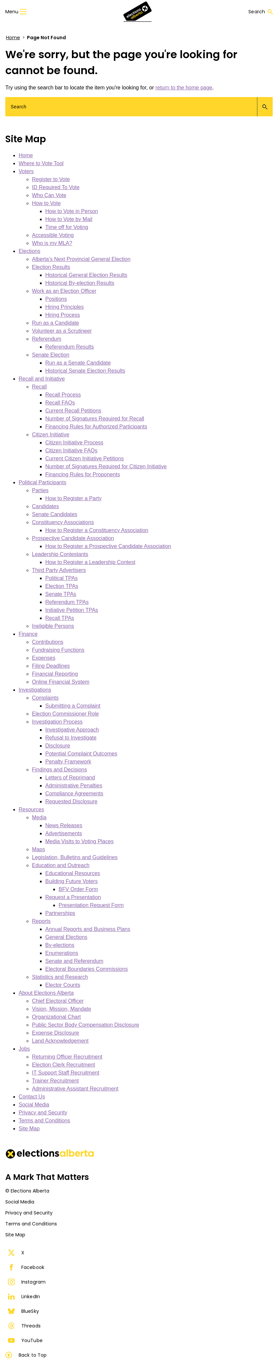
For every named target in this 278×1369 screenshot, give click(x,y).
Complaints (45, 698)
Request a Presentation (73, 897)
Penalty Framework (68, 761)
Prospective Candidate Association (73, 538)
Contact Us (32, 1096)
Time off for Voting (66, 227)
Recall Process (63, 395)
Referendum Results (69, 347)
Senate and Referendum (74, 961)
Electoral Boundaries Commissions (86, 969)
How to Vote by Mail (68, 219)
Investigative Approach (72, 730)
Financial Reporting (55, 674)
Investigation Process (57, 722)
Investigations (35, 690)
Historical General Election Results (86, 275)
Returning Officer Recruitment (67, 1057)
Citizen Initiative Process (74, 442)
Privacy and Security (43, 1112)
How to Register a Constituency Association (96, 530)
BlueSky (23, 1311)
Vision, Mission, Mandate (61, 1009)
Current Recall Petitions (73, 410)
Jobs (24, 1049)
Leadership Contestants (60, 554)
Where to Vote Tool (41, 163)
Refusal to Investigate (71, 738)
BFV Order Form (78, 889)
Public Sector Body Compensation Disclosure (85, 1025)
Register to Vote (51, 179)
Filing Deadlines (51, 666)
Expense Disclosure (55, 1033)
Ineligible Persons (53, 626)
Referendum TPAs (67, 602)
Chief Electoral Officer (58, 1001)
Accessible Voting (53, 235)
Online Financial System (61, 682)
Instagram (27, 1282)
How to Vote (46, 203)
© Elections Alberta (27, 1191)
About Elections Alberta (46, 993)
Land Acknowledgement (60, 1041)
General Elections (66, 937)
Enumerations (61, 953)
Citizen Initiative (50, 434)
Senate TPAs (60, 594)
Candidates (45, 506)
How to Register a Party (73, 498)
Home (13, 37)
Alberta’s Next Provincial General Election (81, 259)
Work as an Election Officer (64, 291)
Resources (31, 809)
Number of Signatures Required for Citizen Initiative (106, 466)
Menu (15, 11)
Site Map (29, 1128)
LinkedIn (24, 1296)
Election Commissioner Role (65, 714)
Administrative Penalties (73, 785)
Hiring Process (62, 315)
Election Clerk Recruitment (63, 1065)
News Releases (63, 825)
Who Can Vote (49, 195)
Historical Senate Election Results (85, 371)
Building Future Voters (71, 881)
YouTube (25, 1340)
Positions (56, 299)
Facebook (26, 1267)
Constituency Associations (63, 522)
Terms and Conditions (44, 1120)
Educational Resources (72, 873)
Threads (24, 1325)
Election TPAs (61, 586)
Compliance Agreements (74, 793)
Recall (39, 387)
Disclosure (57, 745)
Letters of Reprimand (70, 777)
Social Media (34, 1104)
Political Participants (42, 482)
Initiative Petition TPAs (71, 610)
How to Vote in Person (71, 211)
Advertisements (63, 833)
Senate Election (50, 355)
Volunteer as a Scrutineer (62, 331)
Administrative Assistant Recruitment (75, 1088)
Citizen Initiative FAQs (71, 450)
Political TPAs (61, 578)
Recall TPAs (59, 618)
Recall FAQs (60, 402)
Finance (28, 634)
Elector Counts (62, 985)
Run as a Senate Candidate (78, 363)
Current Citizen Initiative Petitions (84, 458)
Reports (41, 921)
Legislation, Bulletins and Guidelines (75, 857)
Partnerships (60, 913)
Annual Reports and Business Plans (87, 929)
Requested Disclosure (71, 801)
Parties (40, 490)
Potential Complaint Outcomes (81, 753)
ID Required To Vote (56, 187)
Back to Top (26, 1355)
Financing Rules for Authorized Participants (96, 426)
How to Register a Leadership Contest (90, 562)
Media (39, 817)
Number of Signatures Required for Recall (94, 418)
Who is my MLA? (52, 243)
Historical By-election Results (79, 283)
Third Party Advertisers (59, 570)
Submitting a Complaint (72, 706)
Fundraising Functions (58, 650)
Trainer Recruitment (55, 1081)
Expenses (43, 658)
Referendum (46, 339)
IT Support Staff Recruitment (65, 1073)
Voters (26, 171)
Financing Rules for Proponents (82, 474)
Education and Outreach (61, 865)
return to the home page (183, 87)
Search (260, 11)
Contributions (47, 642)
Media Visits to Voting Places (79, 841)
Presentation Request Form (91, 905)
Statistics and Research (60, 977)
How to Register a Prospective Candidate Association (108, 546)
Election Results (51, 267)
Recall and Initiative (42, 379)
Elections (29, 251)
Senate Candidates (54, 514)
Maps (38, 849)
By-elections (59, 945)
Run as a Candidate (55, 323)
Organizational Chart (56, 1017)
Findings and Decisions (59, 769)
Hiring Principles (64, 307)
